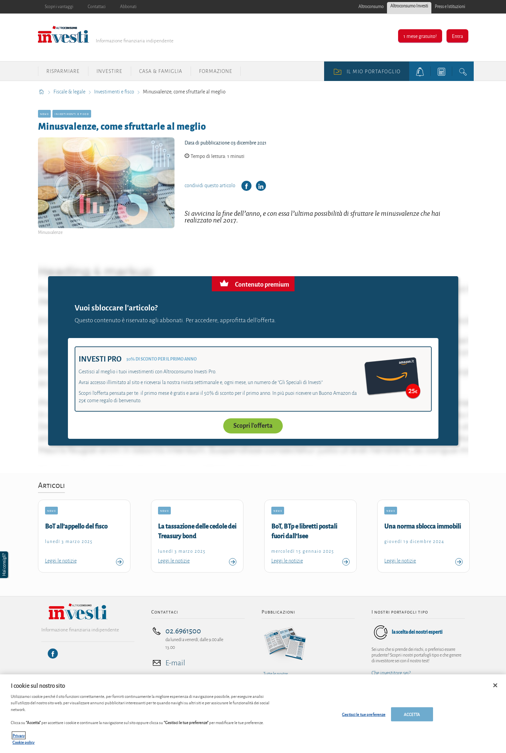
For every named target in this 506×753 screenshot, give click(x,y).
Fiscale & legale (69, 91)
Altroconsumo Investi (409, 6)
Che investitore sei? (391, 673)
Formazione (215, 71)
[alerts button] (420, 71)
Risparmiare (63, 71)
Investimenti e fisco (114, 91)
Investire (109, 71)
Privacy (18, 737)
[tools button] (441, 71)
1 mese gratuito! (420, 36)
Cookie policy (23, 744)
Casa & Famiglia (160, 71)
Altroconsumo (371, 6)
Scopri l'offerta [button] (253, 425)
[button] (4, 564)
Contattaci (97, 6)
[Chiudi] (495, 687)
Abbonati (128, 6)
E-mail (175, 663)
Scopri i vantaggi (59, 6)
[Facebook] (52, 654)
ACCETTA (412, 716)
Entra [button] (457, 36)
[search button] (463, 71)
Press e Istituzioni (450, 6)
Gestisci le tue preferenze (363, 716)
